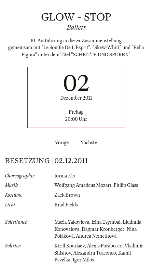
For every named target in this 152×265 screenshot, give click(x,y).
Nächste (90, 142)
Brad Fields (66, 204)
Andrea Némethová (96, 236)
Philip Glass (126, 185)
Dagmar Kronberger (103, 229)
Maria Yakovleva (71, 222)
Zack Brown (67, 195)
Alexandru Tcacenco (94, 253)
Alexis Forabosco (104, 245)
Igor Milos (83, 259)
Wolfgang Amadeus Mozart (82, 185)
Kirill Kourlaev (69, 245)
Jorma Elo (64, 175)
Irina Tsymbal (105, 222)
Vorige (60, 142)
